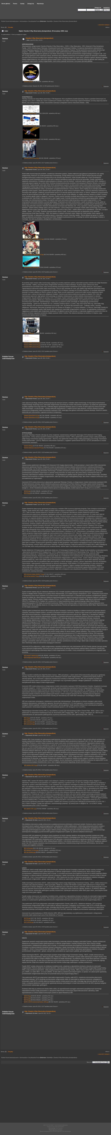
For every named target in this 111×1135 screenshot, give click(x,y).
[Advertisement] (65, 377)
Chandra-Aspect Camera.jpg (30, 267)
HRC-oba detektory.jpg (29, 852)
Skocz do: (89, 1062)
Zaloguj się (98, 7)
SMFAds (51, 1128)
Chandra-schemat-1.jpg (29, 113)
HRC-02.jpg (26, 720)
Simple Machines (63, 1125)
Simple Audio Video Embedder (55, 1126)
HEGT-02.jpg (26, 1000)
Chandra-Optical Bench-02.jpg (31, 417)
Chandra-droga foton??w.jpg (30, 139)
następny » (107, 24)
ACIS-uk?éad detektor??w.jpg (31, 576)
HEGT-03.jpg (27, 996)
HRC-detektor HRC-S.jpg (30, 765)
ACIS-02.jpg (26, 493)
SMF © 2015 (54, 1125)
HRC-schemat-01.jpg (28, 722)
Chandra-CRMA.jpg (28, 333)
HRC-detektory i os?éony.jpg (30, 850)
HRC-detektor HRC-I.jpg (29, 808)
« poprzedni (101, 24)
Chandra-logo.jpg (28, 81)
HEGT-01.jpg (26, 998)
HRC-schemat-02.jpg (28, 724)
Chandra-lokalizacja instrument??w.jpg (33, 447)
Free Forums (58, 1128)
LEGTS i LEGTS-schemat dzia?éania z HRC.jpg (35, 1002)
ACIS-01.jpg (26, 491)
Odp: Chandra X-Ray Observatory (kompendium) (40, 91)
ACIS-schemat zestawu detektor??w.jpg (33, 574)
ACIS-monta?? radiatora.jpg (30, 655)
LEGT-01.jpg (26, 918)
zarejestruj (106, 7)
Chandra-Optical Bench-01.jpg (31, 415)
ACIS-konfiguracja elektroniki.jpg (31, 657)
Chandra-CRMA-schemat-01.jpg (31, 342)
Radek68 (49, 21)
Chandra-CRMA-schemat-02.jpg (31, 344)
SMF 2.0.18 (46, 1125)
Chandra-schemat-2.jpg (29, 126)
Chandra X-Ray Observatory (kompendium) (39, 38)
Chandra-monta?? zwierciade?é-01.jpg (33, 239)
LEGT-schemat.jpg (28, 922)
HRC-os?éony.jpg (28, 848)
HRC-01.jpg (26, 718)
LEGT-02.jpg (26, 920)
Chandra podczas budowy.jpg (31, 158)
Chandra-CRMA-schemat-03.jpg (31, 346)
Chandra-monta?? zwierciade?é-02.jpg (33, 254)
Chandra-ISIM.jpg (28, 445)
